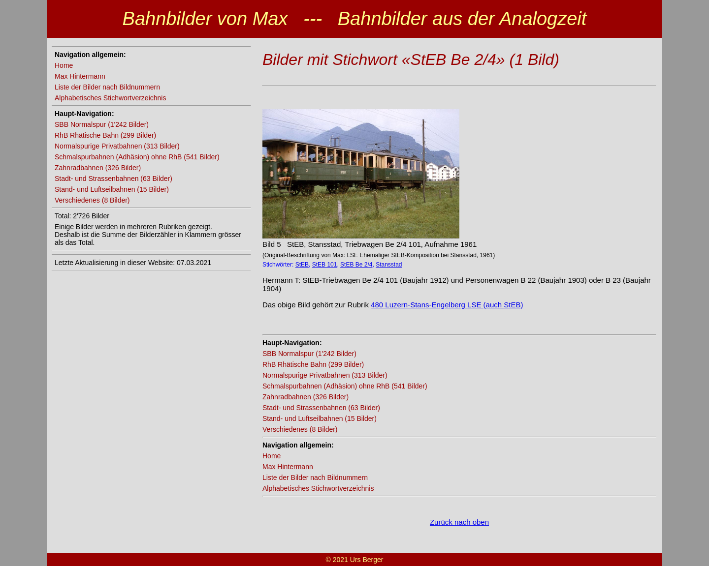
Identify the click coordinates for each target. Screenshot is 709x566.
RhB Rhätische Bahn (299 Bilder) (105, 135)
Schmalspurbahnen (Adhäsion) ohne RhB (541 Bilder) (137, 157)
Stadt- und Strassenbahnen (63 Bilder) (113, 178)
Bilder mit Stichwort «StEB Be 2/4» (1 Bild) (410, 59)
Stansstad (389, 264)
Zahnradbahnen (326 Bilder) (98, 168)
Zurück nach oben (459, 522)
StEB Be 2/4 (356, 264)
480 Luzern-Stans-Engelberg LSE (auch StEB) (447, 304)
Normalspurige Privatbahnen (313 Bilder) (117, 146)
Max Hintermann (80, 76)
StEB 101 (324, 264)
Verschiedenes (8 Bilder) (92, 200)
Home (64, 65)
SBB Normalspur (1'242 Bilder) (102, 124)
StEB (302, 264)
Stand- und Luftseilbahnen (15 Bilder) (112, 189)
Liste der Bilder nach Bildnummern (107, 87)
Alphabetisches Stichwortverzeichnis (110, 98)
